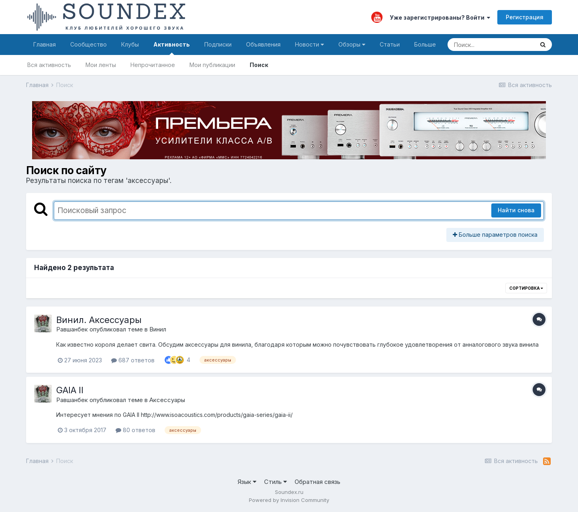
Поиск (259, 64)
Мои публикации (212, 64)
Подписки (218, 44)
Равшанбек (72, 329)
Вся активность (49, 64)
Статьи (390, 44)
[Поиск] (491, 44)
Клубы (130, 44)
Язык (247, 482)
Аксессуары (167, 400)
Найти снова (516, 210)
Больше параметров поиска (495, 234)
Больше (425, 44)
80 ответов (135, 430)
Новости (309, 44)
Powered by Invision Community (289, 500)
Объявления (263, 44)
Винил (157, 329)
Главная (44, 44)
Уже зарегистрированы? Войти (440, 17)
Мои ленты (100, 64)
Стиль (275, 482)
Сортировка (526, 288)
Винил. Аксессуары (99, 320)
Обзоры (351, 44)
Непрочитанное (152, 64)
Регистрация (524, 17)
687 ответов (133, 360)
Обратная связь (317, 482)
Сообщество (88, 44)
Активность (171, 48)
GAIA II (69, 390)
